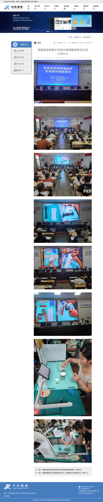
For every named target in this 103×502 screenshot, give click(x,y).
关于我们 (37, 7)
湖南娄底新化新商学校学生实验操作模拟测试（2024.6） (62, 470)
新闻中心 (86, 7)
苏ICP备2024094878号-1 (86, 493)
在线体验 (66, 7)
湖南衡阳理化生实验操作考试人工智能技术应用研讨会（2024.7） (65, 473)
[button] (47, 31)
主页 (70, 37)
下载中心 (76, 7)
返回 (39, 43)
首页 (28, 7)
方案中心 (56, 7)
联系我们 (96, 7)
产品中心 (46, 7)
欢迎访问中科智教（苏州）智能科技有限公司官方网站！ (21, 1)
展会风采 (87, 37)
